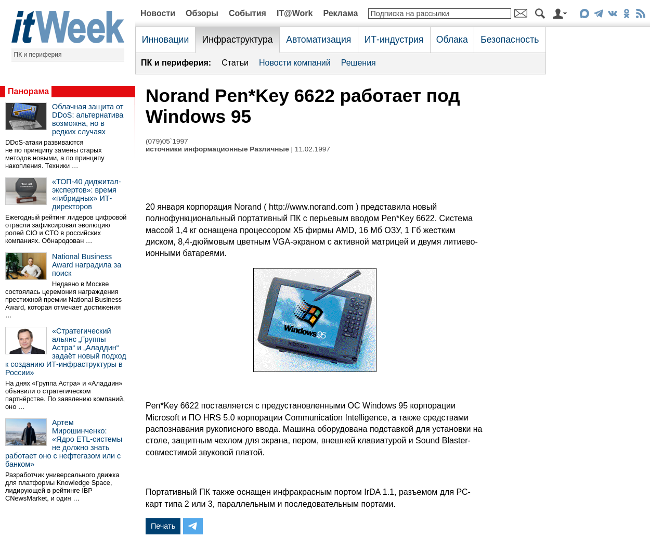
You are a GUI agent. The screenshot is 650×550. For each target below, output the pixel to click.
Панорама (28, 91)
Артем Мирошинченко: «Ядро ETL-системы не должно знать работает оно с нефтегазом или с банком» (63, 443)
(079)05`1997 (167, 141)
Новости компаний (295, 62)
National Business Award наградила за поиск (86, 264)
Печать (163, 526)
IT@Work (295, 13)
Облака (452, 39)
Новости (157, 13)
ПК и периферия (38, 54)
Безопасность (509, 39)
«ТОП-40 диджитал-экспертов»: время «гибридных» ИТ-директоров (86, 194)
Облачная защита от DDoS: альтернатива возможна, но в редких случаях (87, 119)
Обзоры (202, 13)
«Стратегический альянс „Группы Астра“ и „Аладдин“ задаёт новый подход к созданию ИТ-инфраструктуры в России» (65, 352)
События (247, 13)
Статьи (235, 62)
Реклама (340, 13)
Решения (358, 62)
